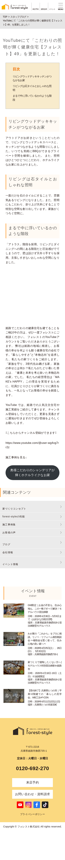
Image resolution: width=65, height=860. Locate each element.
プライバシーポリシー (32, 814)
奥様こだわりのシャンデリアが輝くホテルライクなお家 (32, 472)
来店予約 (32, 782)
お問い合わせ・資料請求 (32, 794)
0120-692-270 (32, 768)
